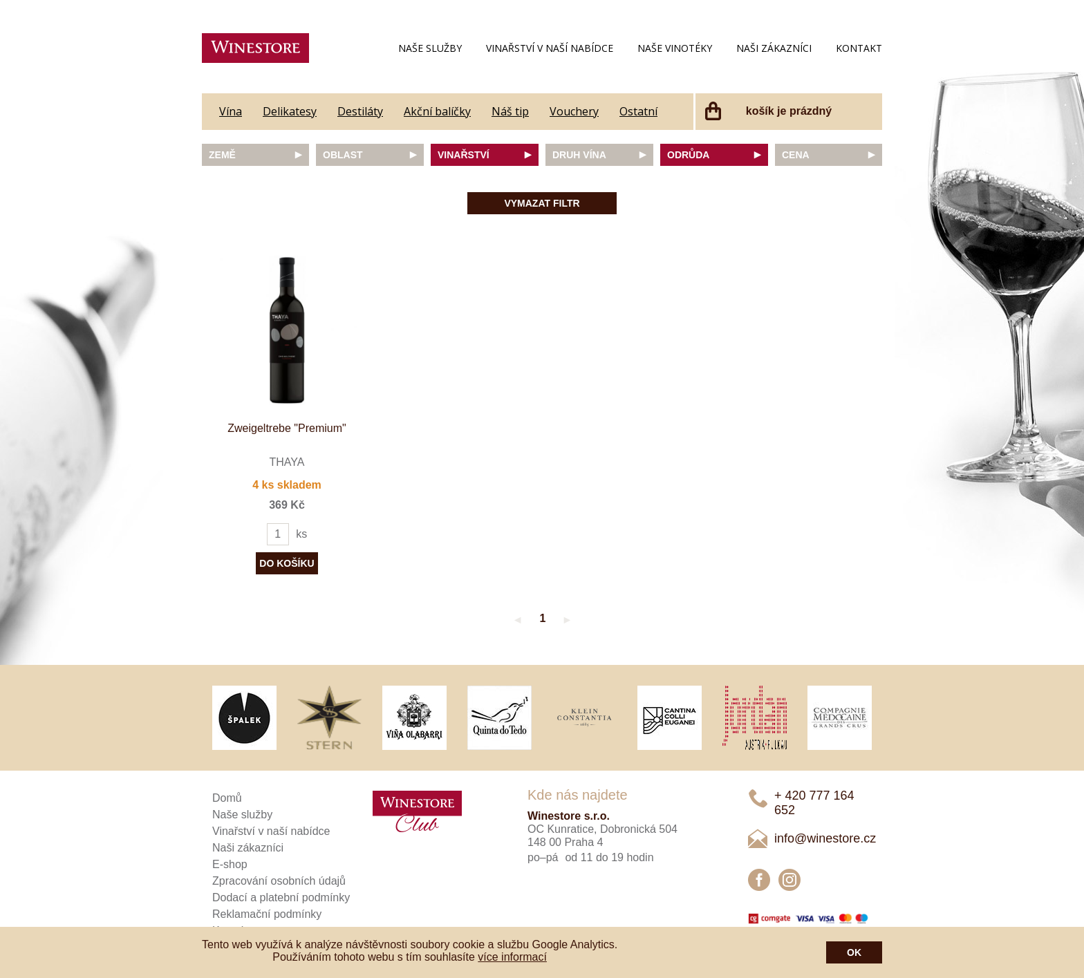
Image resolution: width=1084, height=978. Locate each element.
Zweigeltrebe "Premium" (286, 428)
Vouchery (574, 111)
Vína (230, 111)
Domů (227, 798)
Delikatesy (290, 111)
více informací (512, 957)
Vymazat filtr (541, 203)
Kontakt (859, 48)
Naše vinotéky (674, 48)
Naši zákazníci (774, 48)
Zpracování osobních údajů (279, 881)
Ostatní (638, 111)
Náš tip (510, 111)
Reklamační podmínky (266, 914)
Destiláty (360, 111)
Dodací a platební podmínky (281, 897)
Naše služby (430, 48)
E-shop (229, 864)
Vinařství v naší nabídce (549, 48)
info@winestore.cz (825, 838)
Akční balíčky (437, 111)
